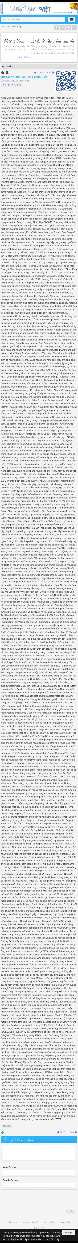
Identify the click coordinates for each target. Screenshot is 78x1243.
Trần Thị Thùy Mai (12, 85)
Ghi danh (5, 26)
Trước (41, 72)
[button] (71, 20)
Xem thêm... (67, 57)
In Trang (2, 1132)
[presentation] (29, 1198)
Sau (49, 72)
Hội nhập (17, 26)
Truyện (6, 1125)
